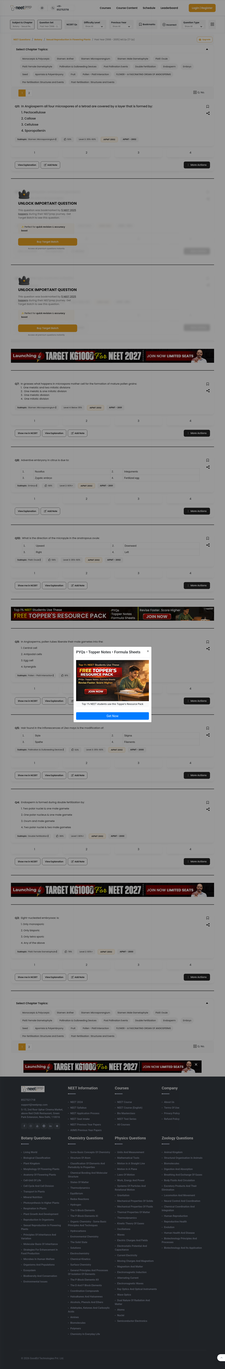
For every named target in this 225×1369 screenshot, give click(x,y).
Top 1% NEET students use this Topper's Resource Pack (112, 704)
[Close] (147, 651)
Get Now (112, 716)
